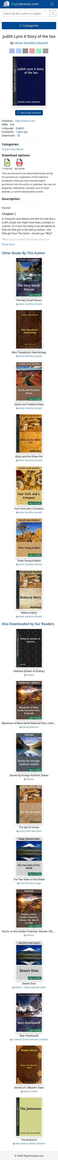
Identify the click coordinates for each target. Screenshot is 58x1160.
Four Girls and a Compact (29, 508)
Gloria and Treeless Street (29, 404)
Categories (29, 25)
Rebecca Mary (29, 612)
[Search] (26, 13)
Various (30, 674)
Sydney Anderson (30, 726)
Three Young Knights (29, 560)
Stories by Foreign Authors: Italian (29, 775)
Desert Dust (29, 983)
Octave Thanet (31, 1091)
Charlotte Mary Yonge (30, 883)
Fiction (5, 149)
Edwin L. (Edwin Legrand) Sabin (30, 987)
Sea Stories (17, 149)
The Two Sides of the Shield (29, 879)
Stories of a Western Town (29, 1087)
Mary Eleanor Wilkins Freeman (30, 1143)
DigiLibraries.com (25, 121)
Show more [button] (8, 244)
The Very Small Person (29, 300)
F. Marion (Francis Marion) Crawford (30, 1039)
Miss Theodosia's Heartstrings (29, 352)
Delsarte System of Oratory (29, 671)
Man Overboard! (29, 1035)
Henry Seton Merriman (30, 831)
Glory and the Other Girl (29, 456)
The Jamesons (29, 1139)
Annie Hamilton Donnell (31, 43)
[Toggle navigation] (52, 4)
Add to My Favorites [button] (29, 112)
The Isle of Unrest (29, 827)
